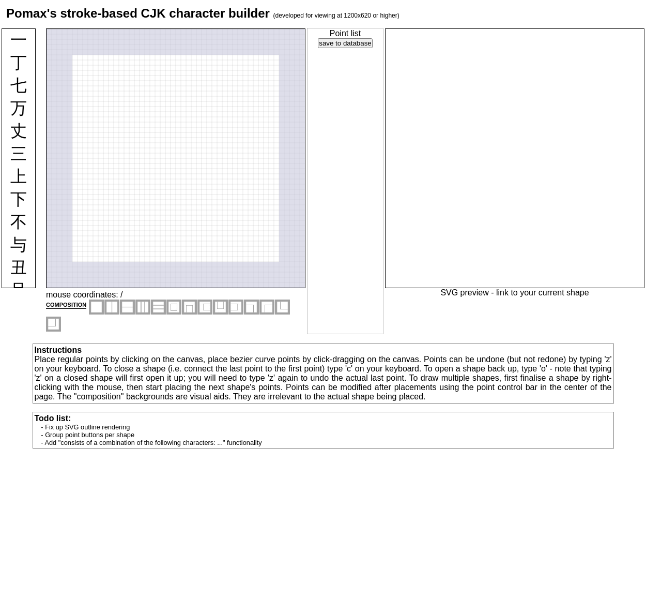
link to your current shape (542, 292)
